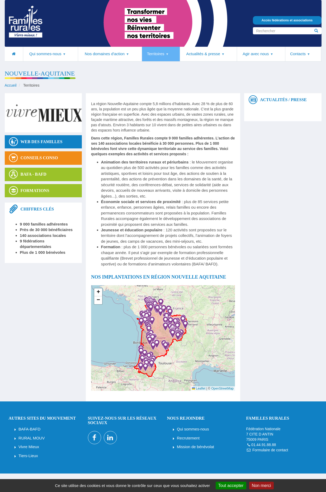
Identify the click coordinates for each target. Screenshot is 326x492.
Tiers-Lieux (28, 455)
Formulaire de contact (270, 450)
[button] (147, 340)
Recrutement (188, 438)
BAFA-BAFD (29, 429)
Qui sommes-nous (193, 429)
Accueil (11, 85)
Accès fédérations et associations (287, 20)
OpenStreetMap (222, 388)
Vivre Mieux (28, 446)
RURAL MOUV (31, 438)
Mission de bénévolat (195, 446)
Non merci (261, 485)
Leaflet (198, 388)
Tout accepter (231, 485)
